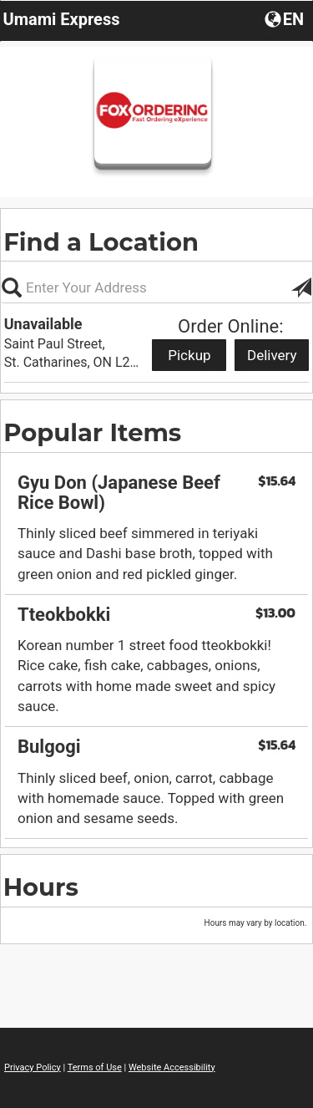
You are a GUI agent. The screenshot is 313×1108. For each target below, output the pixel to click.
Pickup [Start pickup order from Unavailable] (189, 355)
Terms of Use (95, 1067)
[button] (286, 18)
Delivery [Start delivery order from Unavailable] (272, 355)
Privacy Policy (32, 1067)
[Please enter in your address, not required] (156, 287)
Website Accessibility (172, 1067)
